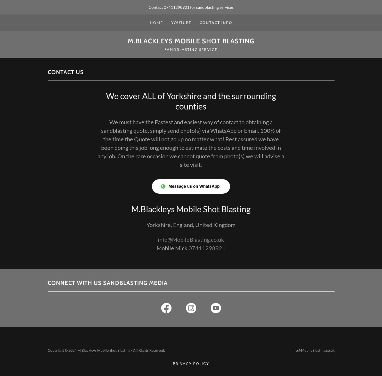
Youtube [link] (181, 22)
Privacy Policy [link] (191, 363)
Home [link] (156, 22)
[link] (191, 41)
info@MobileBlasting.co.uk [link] (191, 239)
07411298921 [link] (176, 7)
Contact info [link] (216, 22)
